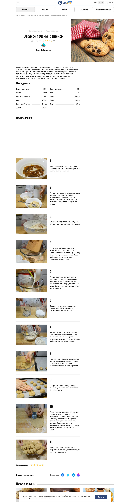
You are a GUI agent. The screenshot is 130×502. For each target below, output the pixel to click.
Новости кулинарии (103, 9)
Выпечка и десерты (32, 15)
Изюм (52, 93)
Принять (101, 497)
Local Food (84, 9)
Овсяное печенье (44, 15)
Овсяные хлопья (56, 89)
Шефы (64, 9)
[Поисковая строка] (109, 2)
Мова (95, 2)
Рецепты (25, 9)
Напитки (45, 9)
